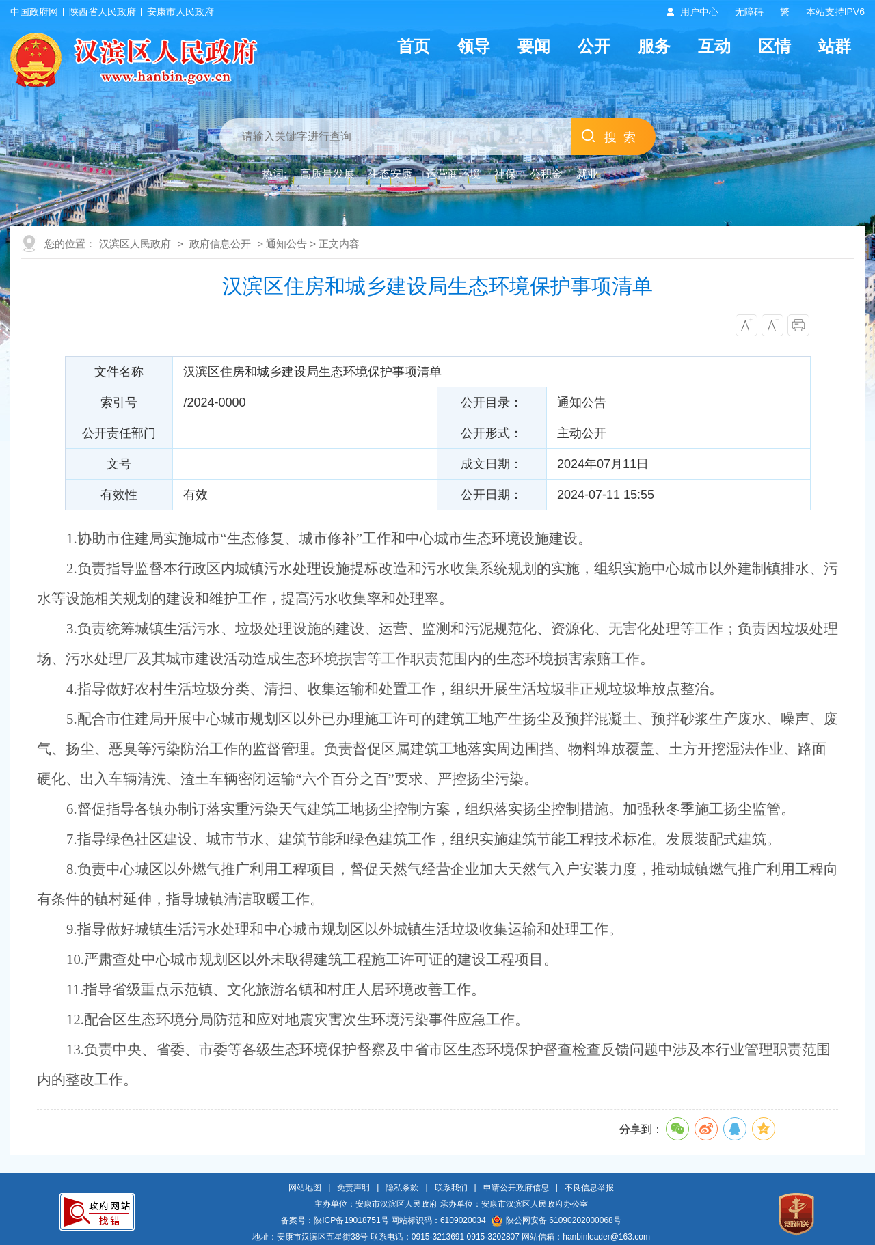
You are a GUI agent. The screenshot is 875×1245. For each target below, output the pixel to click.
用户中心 (699, 11)
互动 (714, 46)
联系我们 (451, 1187)
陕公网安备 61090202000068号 (556, 1220)
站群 (834, 46)
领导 (473, 46)
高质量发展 (327, 174)
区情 (774, 46)
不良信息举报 (589, 1187)
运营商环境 (453, 174)
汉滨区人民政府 (135, 243)
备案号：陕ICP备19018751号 (334, 1220)
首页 (413, 46)
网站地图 (304, 1187)
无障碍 (749, 11)
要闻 (533, 46)
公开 (594, 46)
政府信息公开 (220, 243)
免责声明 (353, 1187)
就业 (587, 174)
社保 (505, 174)
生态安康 (390, 174)
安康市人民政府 (180, 11)
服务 (654, 46)
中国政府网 (34, 11)
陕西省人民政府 (102, 11)
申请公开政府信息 (516, 1187)
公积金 (546, 174)
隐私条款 (402, 1187)
